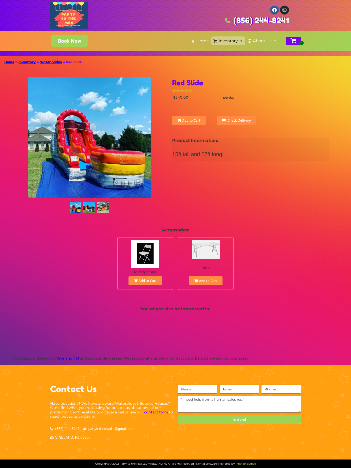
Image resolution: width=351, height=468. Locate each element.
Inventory (231, 40)
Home (202, 40)
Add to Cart (189, 120)
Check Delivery (236, 120)
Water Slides (51, 62)
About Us (265, 40)
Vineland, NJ (67, 358)
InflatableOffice (245, 463)
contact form (156, 412)
